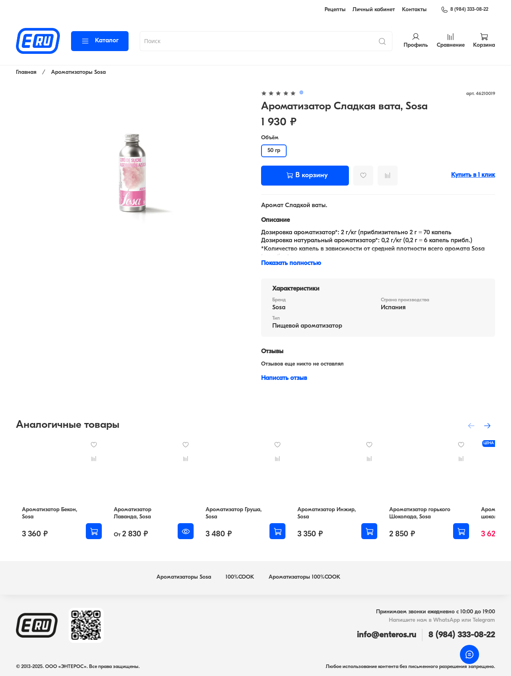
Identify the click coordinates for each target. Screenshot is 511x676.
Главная (26, 72)
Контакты (414, 10)
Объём (270, 138)
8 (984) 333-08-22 (464, 9)
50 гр (273, 151)
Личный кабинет (374, 10)
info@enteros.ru (386, 635)
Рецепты (335, 10)
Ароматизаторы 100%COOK (305, 577)
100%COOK (240, 577)
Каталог (100, 41)
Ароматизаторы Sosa (78, 72)
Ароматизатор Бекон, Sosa (50, 516)
